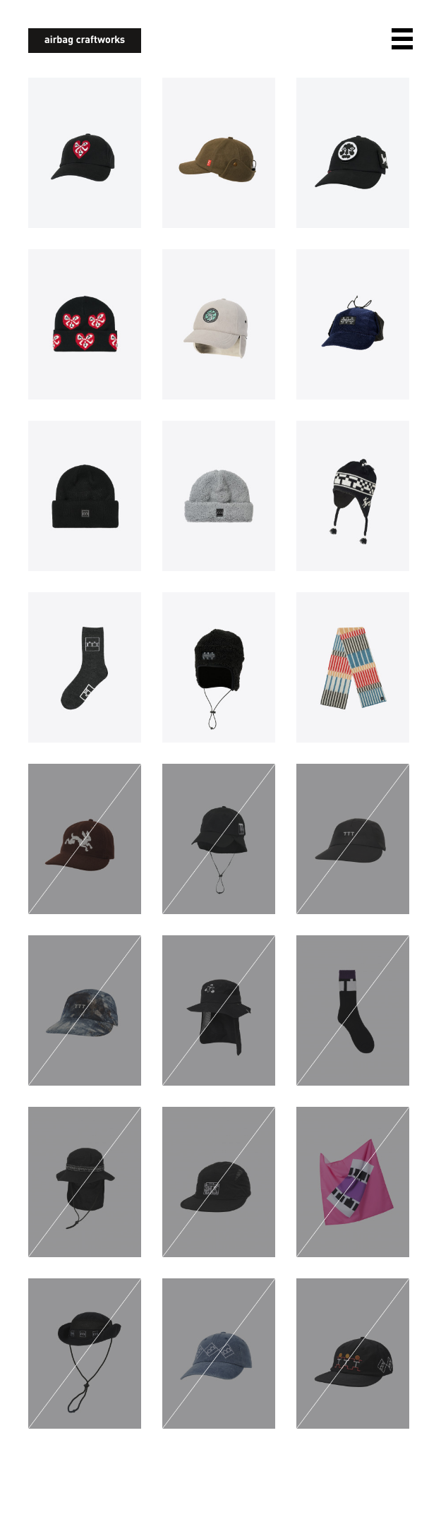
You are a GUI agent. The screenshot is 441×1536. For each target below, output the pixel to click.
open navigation (402, 38)
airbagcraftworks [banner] (84, 40)
